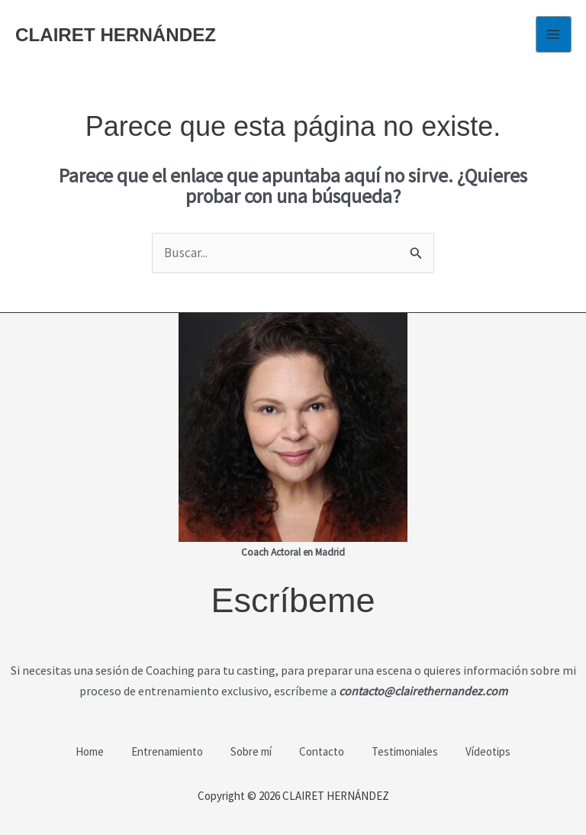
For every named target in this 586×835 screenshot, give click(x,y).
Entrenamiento (162, 750)
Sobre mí (249, 750)
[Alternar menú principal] (554, 34)
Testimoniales (409, 750)
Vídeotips (495, 750)
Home (82, 750)
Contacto (323, 750)
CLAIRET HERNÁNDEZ (119, 34)
